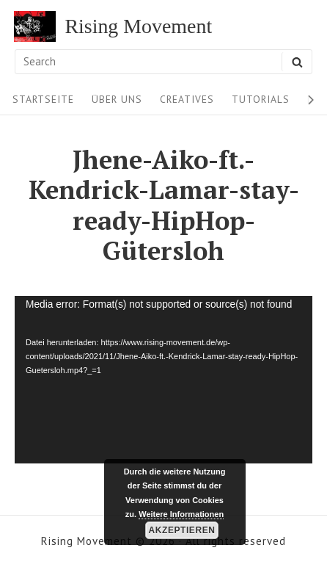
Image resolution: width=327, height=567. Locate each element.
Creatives (187, 99)
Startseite (43, 99)
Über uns (117, 99)
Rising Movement (138, 26)
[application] (163, 379)
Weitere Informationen (181, 514)
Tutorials (261, 99)
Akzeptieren (182, 530)
